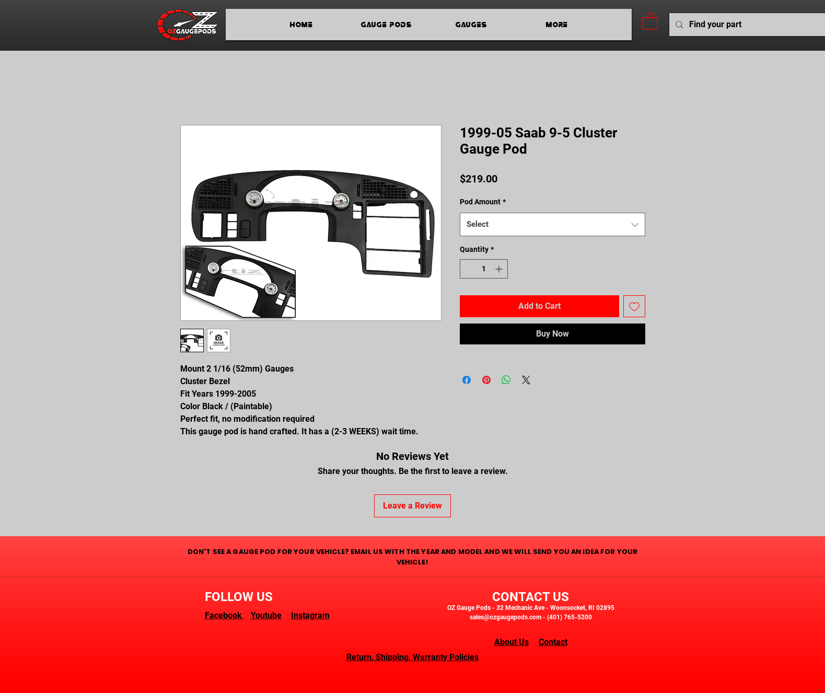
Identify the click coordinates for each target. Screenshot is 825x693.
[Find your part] (747, 25)
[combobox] (552, 224)
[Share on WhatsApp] (506, 380)
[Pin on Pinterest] (486, 380)
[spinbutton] (483, 269)
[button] (650, 20)
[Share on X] (526, 380)
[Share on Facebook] (466, 380)
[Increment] (499, 269)
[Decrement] (467, 269)
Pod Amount (483, 202)
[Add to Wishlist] (634, 306)
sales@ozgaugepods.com (505, 617)
